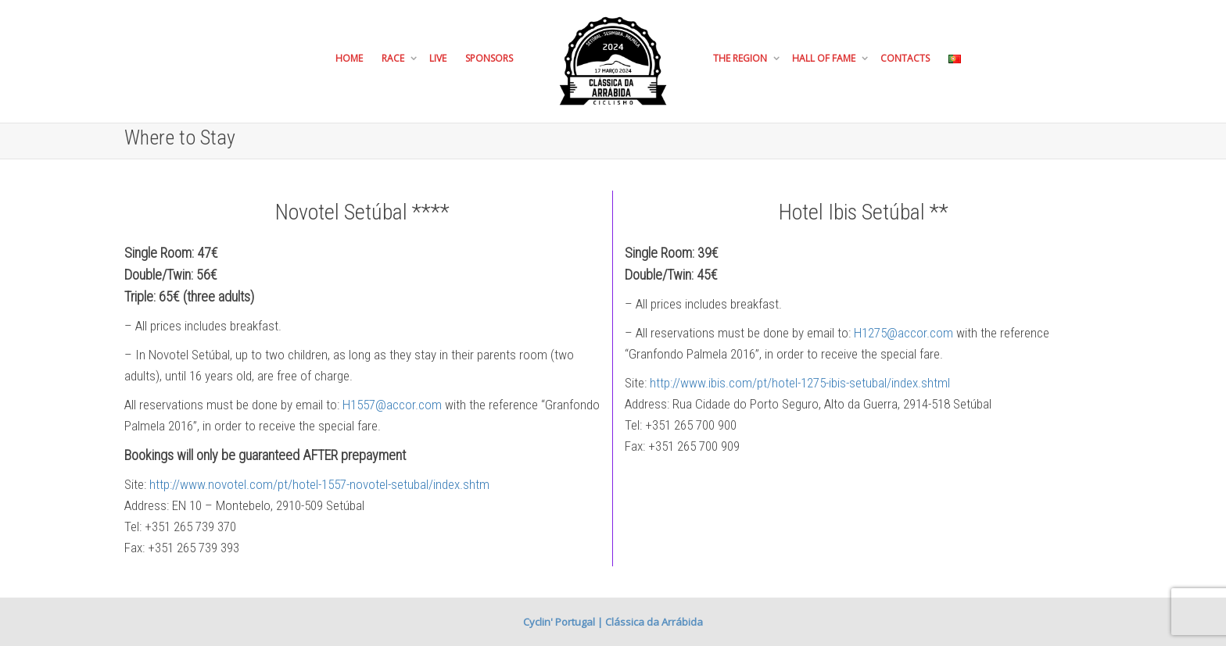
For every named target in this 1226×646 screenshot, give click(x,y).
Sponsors (489, 58)
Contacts (905, 58)
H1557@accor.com (392, 404)
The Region (741, 58)
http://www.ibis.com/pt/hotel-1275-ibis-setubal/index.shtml (800, 383)
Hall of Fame (825, 58)
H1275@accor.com (903, 333)
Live (437, 58)
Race (394, 58)
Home (349, 58)
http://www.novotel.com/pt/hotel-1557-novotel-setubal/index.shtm (319, 484)
